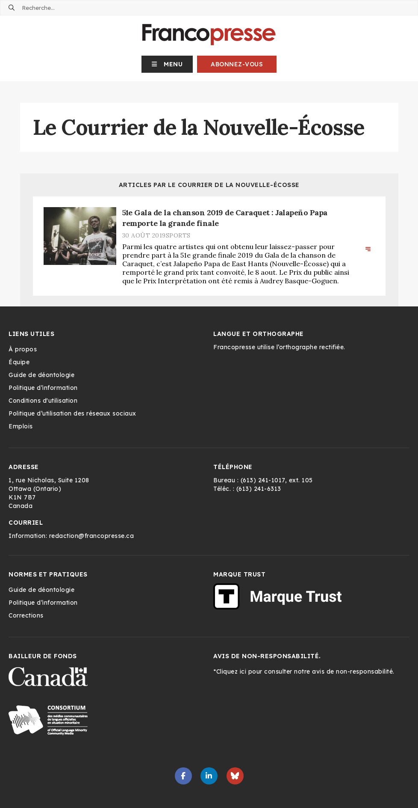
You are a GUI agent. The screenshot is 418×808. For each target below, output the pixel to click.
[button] (167, 64)
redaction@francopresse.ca (91, 536)
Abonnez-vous (237, 64)
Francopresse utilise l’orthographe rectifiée (278, 347)
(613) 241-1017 (263, 480)
